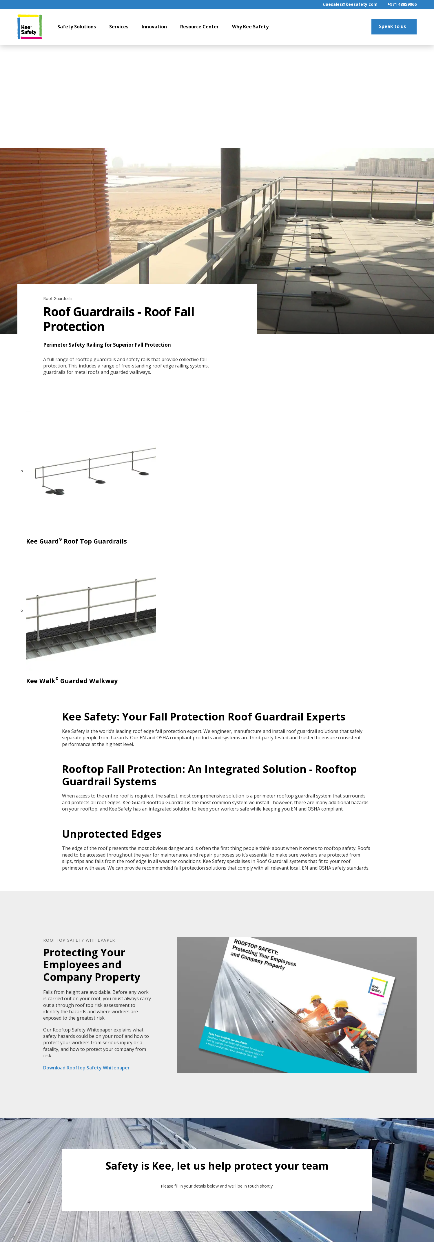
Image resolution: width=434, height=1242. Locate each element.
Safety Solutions (76, 26)
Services (118, 26)
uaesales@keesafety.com (350, 4)
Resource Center (199, 26)
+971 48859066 (402, 4)
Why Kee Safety (250, 26)
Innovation (154, 26)
